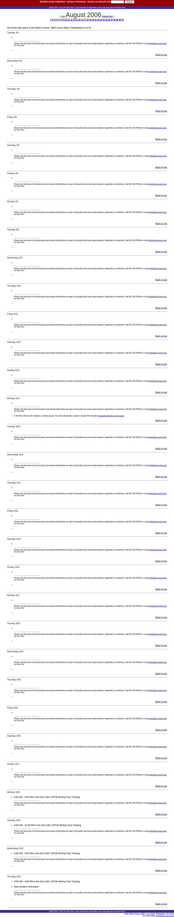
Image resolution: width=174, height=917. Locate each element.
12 (71, 20)
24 (104, 20)
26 (109, 20)
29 (117, 20)
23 (101, 20)
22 (98, 20)
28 (114, 20)
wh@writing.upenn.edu (157, 43)
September (107, 16)
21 (96, 20)
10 (66, 20)
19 (90, 20)
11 (69, 20)
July (63, 16)
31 (122, 20)
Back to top (161, 54)
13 (74, 20)
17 (85, 20)
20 (93, 20)
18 (87, 20)
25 (106, 20)
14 (77, 20)
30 (120, 20)
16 (82, 20)
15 (79, 20)
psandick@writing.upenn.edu (111, 416)
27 (112, 20)
